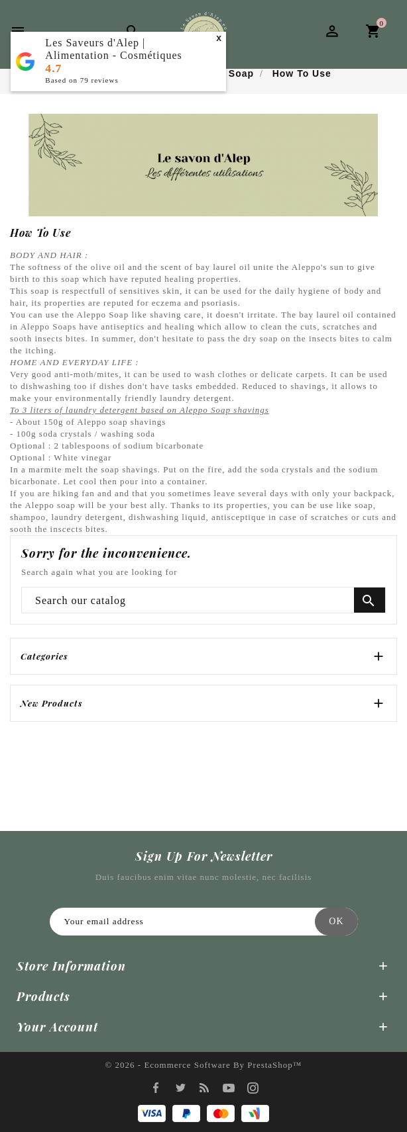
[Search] (203, 601)
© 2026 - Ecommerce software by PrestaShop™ (203, 1065)
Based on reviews (81, 80)
